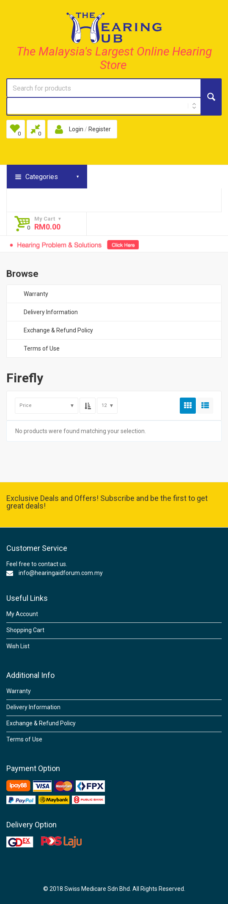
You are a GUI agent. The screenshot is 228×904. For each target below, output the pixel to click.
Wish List (18, 646)
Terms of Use (42, 348)
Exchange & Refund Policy (58, 330)
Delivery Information (51, 312)
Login (76, 129)
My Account (22, 614)
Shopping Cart (25, 630)
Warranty (36, 293)
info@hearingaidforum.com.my (61, 572)
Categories (41, 177)
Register (99, 129)
